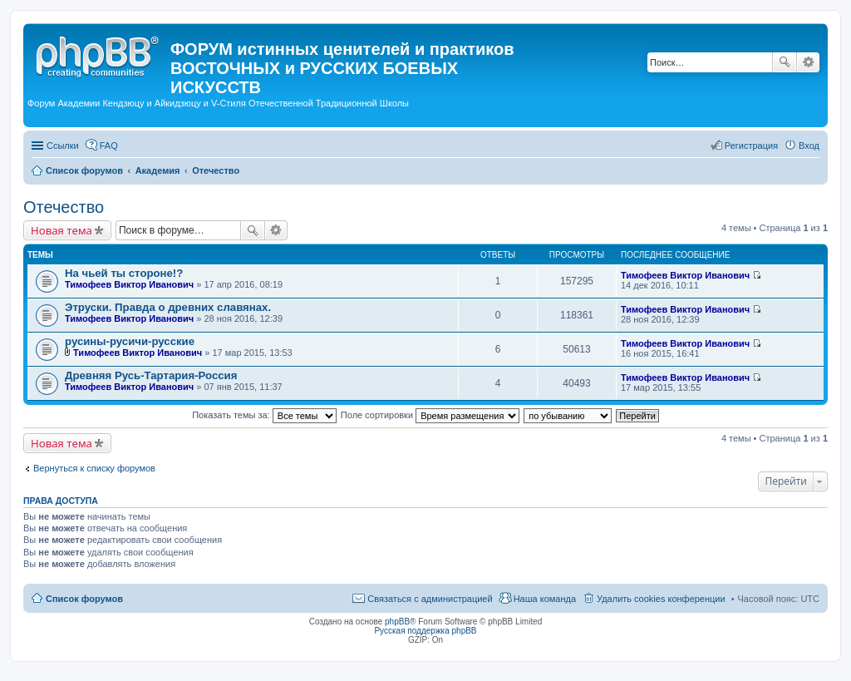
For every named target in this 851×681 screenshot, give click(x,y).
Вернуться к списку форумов (94, 468)
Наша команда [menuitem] (545, 599)
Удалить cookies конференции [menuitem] (661, 599)
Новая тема (61, 230)
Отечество (63, 207)
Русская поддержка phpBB (425, 630)
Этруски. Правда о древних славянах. (168, 307)
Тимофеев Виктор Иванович (129, 284)
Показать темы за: (264, 415)
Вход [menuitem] (809, 146)
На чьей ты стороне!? (124, 273)
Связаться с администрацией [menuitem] (429, 599)
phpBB (397, 621)
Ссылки (63, 146)
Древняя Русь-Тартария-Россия (151, 375)
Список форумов (84, 599)
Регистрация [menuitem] (751, 146)
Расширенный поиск (808, 62)
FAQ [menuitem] (109, 146)
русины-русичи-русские (129, 341)
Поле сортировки (430, 415)
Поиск (784, 62)
